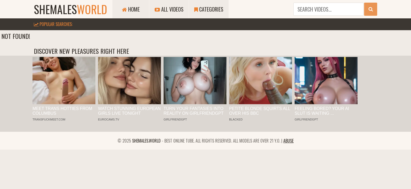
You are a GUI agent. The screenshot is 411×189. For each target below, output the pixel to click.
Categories (208, 9)
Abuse (288, 141)
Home (131, 9)
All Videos (169, 9)
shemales (70, 9)
